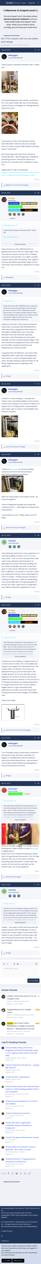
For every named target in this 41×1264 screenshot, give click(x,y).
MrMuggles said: (9, 225)
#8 (38, 738)
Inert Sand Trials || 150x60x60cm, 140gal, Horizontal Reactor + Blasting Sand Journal (20, 1026)
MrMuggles (7, 45)
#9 (38, 783)
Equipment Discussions (21, 1001)
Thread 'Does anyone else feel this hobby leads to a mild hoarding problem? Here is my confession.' (22, 1089)
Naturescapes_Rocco (15, 1031)
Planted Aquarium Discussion (23, 1015)
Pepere (9, 1001)
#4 (38, 384)
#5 (38, 454)
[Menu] (2, 2)
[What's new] (38, 3)
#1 (38, 50)
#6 (38, 535)
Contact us (5, 1241)
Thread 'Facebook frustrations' (17, 1113)
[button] (4, 964)
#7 (38, 605)
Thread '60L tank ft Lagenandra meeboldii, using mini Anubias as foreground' (18, 1125)
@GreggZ (14, 469)
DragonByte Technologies (28, 1215)
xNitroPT (9, 1015)
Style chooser (7, 1231)
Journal (12, 218)
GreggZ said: (8, 301)
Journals (27, 1031)
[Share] (35, 50)
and (15, 447)
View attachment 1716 (10, 237)
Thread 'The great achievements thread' (22, 1137)
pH (23, 398)
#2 (38, 193)
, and (16, 185)
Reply (37, 179)
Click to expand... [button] (21, 244)
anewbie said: (8, 637)
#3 (38, 285)
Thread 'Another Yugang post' (17, 1077)
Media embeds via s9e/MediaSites (24, 1226)
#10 (38, 885)
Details (4, 1217)
